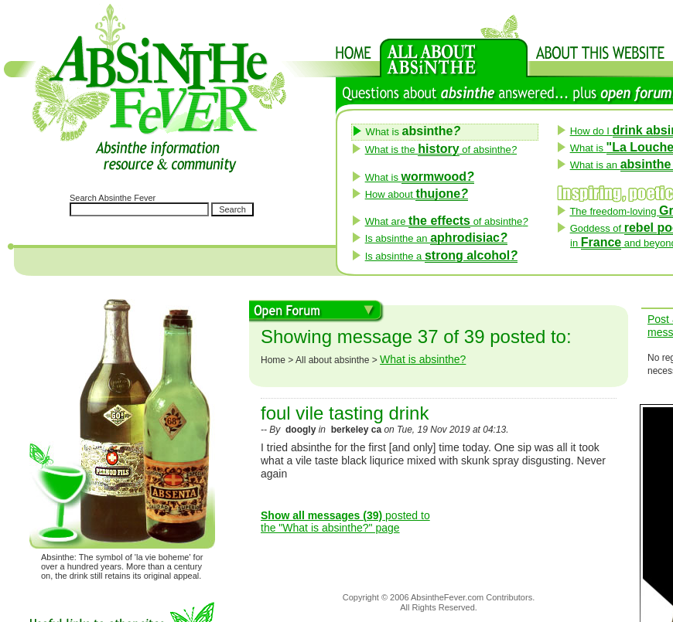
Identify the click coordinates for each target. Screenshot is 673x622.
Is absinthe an (436, 238)
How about (416, 194)
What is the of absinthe (441, 149)
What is (419, 177)
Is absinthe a (441, 256)
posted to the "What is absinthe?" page (345, 522)
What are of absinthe (446, 221)
